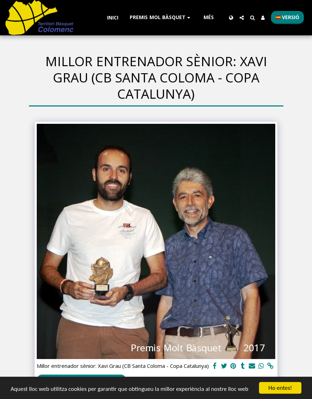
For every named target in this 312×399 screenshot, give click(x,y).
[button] (161, 17)
